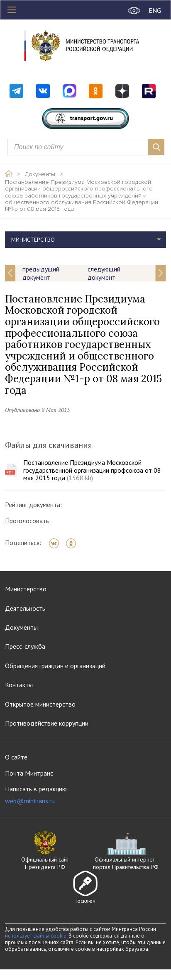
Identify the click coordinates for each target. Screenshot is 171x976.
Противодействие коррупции (46, 723)
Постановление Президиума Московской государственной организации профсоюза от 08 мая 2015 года (92, 470)
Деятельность (25, 608)
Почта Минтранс (29, 773)
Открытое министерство (40, 704)
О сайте (16, 757)
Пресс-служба (25, 646)
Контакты (19, 685)
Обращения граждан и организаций (55, 666)
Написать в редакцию (36, 795)
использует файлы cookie (35, 935)
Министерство (33, 239)
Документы (40, 174)
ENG (155, 10)
